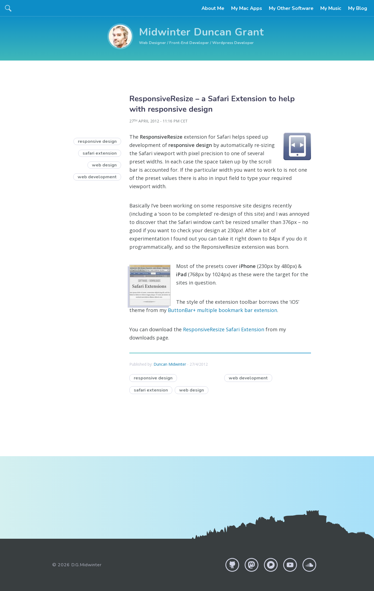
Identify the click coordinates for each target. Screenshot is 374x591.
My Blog (357, 8)
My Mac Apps (246, 8)
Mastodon (251, 565)
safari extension (153, 389)
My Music (330, 8)
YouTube (290, 565)
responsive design (155, 377)
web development (248, 378)
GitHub (232, 565)
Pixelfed (271, 565)
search (8, 8)
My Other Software (291, 8)
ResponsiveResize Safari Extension (223, 329)
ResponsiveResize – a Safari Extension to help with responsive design (212, 104)
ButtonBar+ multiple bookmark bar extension (222, 310)
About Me (212, 8)
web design (193, 389)
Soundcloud (309, 565)
